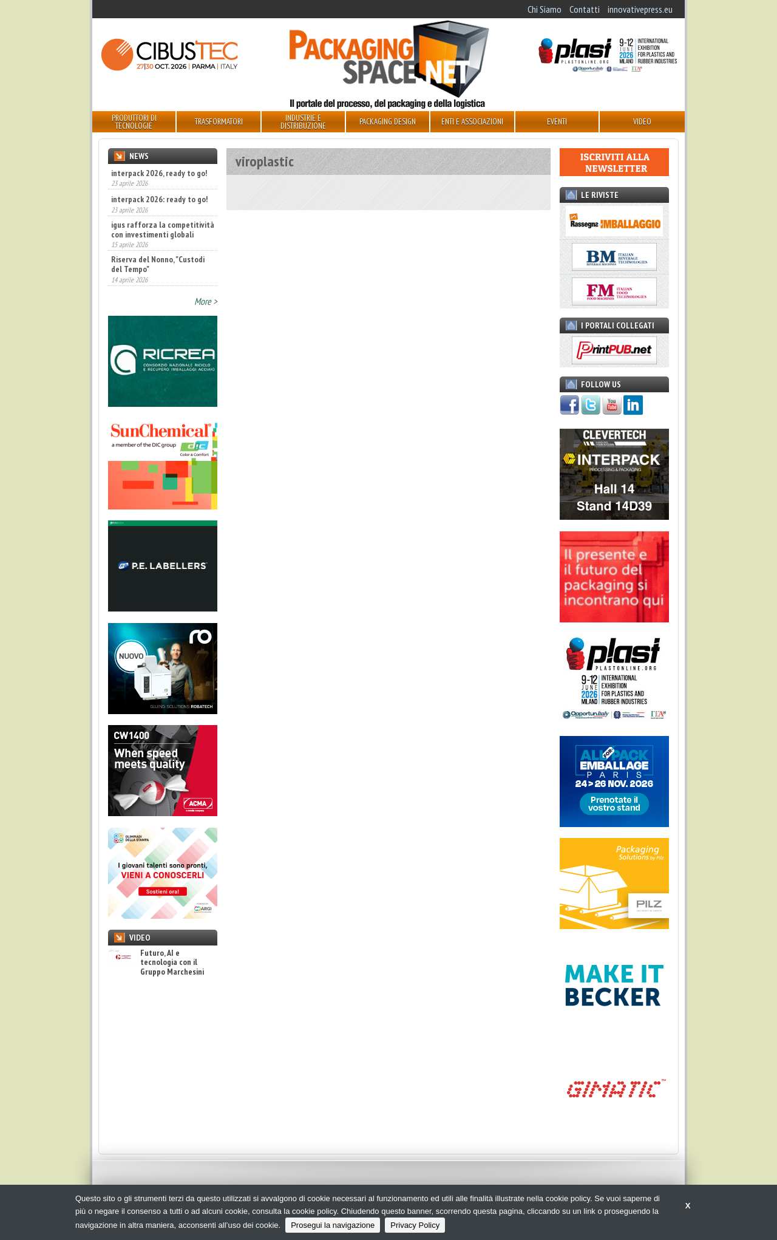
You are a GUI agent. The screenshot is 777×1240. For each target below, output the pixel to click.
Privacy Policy (414, 1225)
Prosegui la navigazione (333, 1225)
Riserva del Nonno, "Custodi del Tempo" (158, 264)
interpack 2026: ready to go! (159, 199)
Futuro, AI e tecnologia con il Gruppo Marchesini (156, 962)
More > (205, 301)
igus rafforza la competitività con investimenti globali (162, 229)
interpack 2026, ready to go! (159, 173)
